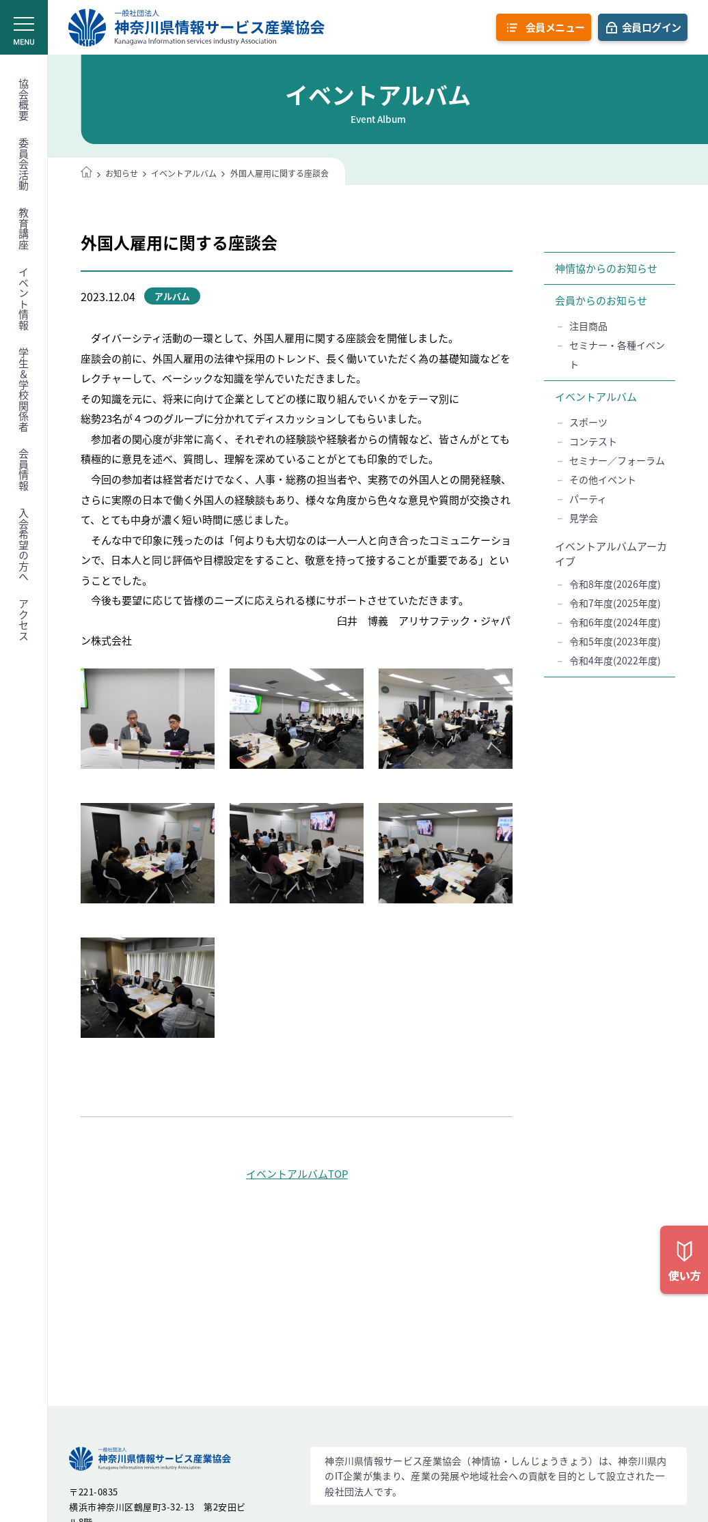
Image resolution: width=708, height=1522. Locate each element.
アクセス (23, 620)
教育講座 (23, 229)
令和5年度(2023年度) (615, 641)
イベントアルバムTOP (297, 1173)
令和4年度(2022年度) (615, 660)
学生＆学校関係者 (23, 390)
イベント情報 (23, 298)
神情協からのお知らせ (606, 268)
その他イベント (602, 479)
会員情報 (23, 470)
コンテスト (593, 441)
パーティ (588, 498)
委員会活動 (23, 164)
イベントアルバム (596, 396)
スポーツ (588, 422)
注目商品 (588, 326)
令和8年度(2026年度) (615, 584)
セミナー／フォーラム (617, 460)
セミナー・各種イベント (617, 354)
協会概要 (23, 100)
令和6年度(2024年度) (615, 622)
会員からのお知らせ (601, 300)
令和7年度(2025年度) (615, 603)
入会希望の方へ (23, 545)
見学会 (583, 517)
